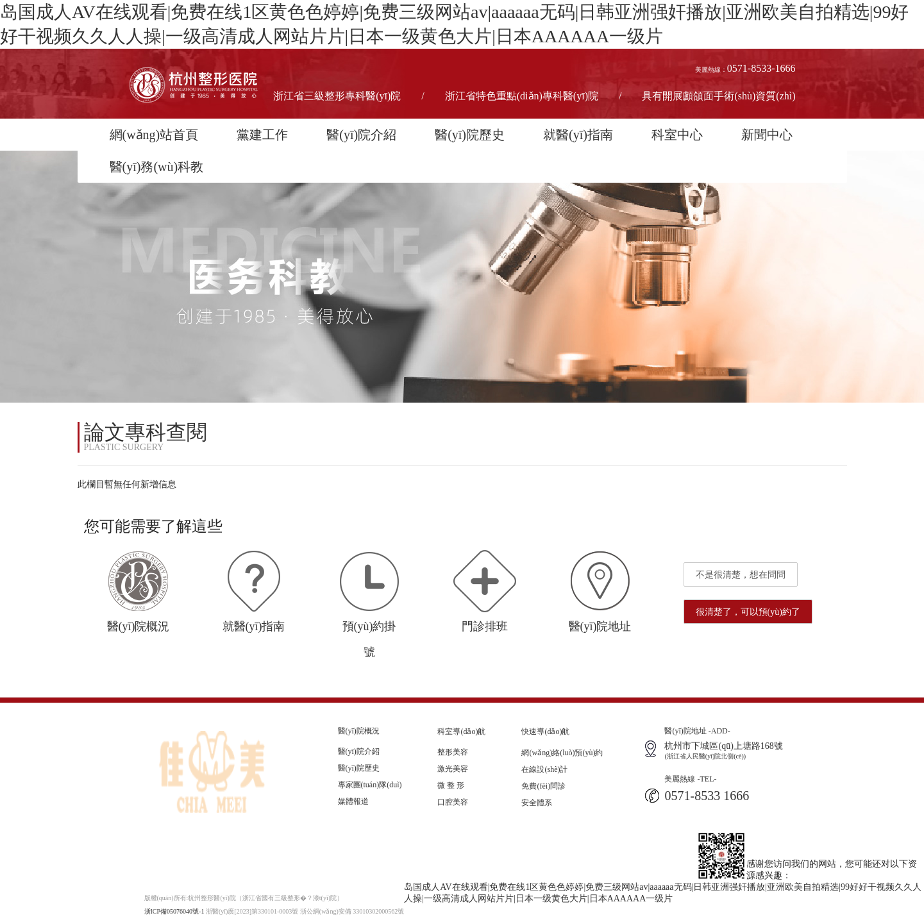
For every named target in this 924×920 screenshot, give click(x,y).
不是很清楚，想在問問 (740, 575)
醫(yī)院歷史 (470, 135)
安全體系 (536, 802)
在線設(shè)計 (544, 769)
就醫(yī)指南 (578, 135)
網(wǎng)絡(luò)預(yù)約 (562, 752)
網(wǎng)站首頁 (154, 135)
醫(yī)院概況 (359, 730)
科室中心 (677, 135)
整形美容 (452, 752)
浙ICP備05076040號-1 (174, 911)
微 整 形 (450, 785)
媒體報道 (353, 801)
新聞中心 (767, 135)
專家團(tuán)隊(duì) (370, 784)
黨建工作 (262, 135)
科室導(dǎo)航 (461, 731)
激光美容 (452, 768)
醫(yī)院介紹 (361, 135)
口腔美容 (452, 802)
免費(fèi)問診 (543, 786)
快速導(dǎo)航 (545, 731)
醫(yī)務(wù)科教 (157, 167)
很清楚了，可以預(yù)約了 (748, 612)
